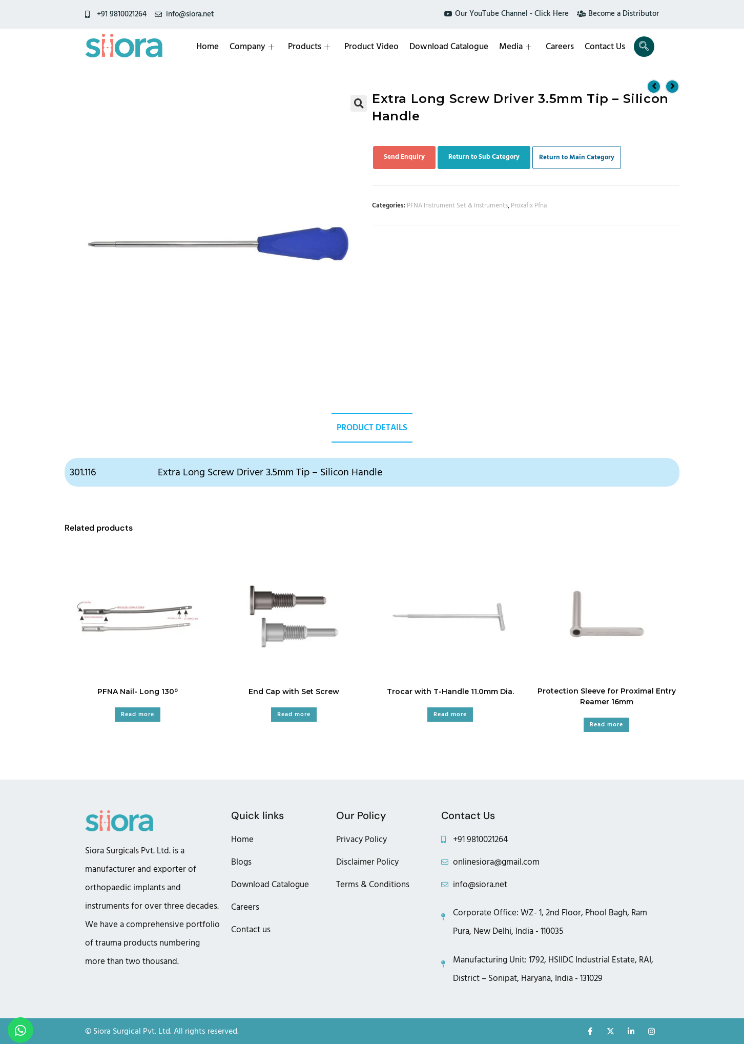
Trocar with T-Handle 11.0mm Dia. (450, 692)
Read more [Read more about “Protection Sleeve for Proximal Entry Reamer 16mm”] (606, 725)
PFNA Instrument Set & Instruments (457, 205)
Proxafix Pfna (529, 205)
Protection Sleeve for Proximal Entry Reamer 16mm (607, 697)
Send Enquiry (404, 156)
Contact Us (606, 46)
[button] (358, 103)
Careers (561, 46)
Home (213, 46)
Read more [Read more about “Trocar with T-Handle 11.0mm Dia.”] (450, 715)
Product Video (375, 46)
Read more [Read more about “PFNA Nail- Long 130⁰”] (137, 715)
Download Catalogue (451, 46)
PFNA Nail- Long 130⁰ (137, 692)
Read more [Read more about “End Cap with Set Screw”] (294, 715)
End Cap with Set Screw (294, 692)
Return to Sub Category (484, 156)
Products (314, 46)
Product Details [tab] (372, 428)
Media (518, 46)
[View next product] (672, 86)
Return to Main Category (576, 157)
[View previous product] (654, 86)
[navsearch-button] (644, 46)
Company (257, 46)
